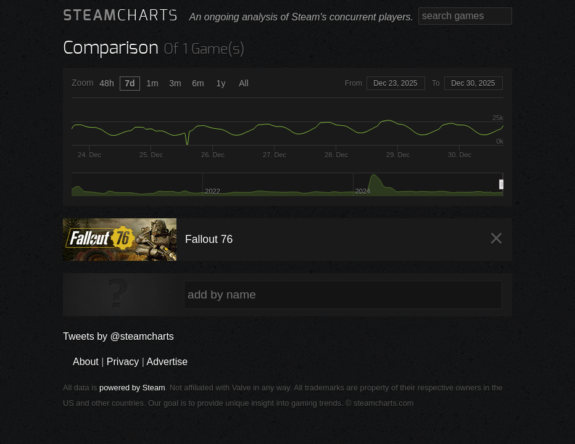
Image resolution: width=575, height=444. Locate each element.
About (86, 361)
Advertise (167, 361)
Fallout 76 (209, 239)
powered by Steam (132, 387)
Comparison (111, 48)
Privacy (123, 361)
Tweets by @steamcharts (118, 336)
